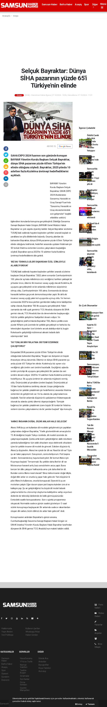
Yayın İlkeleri (7, 632)
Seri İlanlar (24, 679)
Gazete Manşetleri (24, 689)
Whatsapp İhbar (33, 632)
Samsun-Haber (49, 4)
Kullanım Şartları (33, 628)
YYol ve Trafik (26, 661)
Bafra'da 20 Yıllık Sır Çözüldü (92, 355)
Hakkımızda (6, 628)
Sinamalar (24, 676)
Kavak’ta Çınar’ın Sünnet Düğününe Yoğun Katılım (93, 413)
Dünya (15, 16)
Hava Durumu (26, 658)
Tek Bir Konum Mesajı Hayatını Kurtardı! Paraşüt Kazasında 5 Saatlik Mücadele (93, 437)
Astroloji (42, 671)
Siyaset (4, 673)
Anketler (42, 661)
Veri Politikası (7, 635)
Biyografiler (44, 665)
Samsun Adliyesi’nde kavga (93, 159)
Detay (78, 704)
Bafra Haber (66, 4)
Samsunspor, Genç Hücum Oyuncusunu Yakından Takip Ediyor (93, 370)
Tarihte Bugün (23, 671)
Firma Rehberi (23, 683)
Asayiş (78, 4)
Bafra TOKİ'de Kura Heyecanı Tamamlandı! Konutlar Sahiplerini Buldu (93, 391)
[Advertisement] (53, 42)
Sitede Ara (43, 658)
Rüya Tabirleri (45, 668)
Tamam (90, 704)
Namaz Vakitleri (23, 666)
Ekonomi (5, 680)
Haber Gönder (32, 635)
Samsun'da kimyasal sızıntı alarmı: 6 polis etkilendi (93, 211)
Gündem (5, 677)
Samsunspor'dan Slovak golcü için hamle (95, 316)
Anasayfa (6, 16)
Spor (86, 4)
